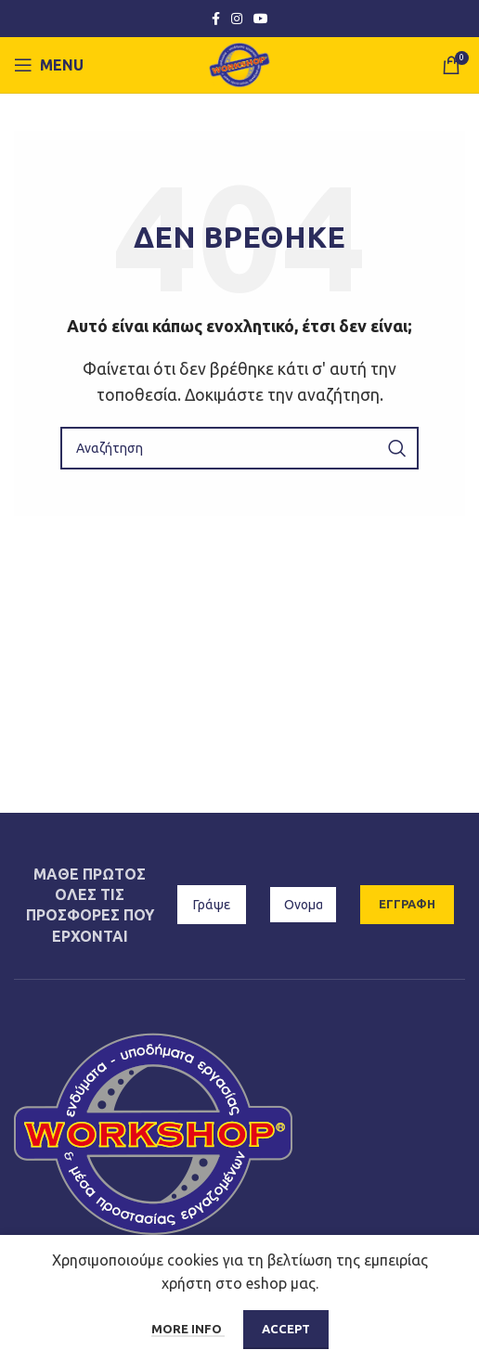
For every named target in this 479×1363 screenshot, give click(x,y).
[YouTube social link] (261, 19)
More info (188, 1328)
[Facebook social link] (216, 19)
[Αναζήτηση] (239, 448)
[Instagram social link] (237, 19)
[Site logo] (240, 63)
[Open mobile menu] (49, 65)
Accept (286, 1328)
